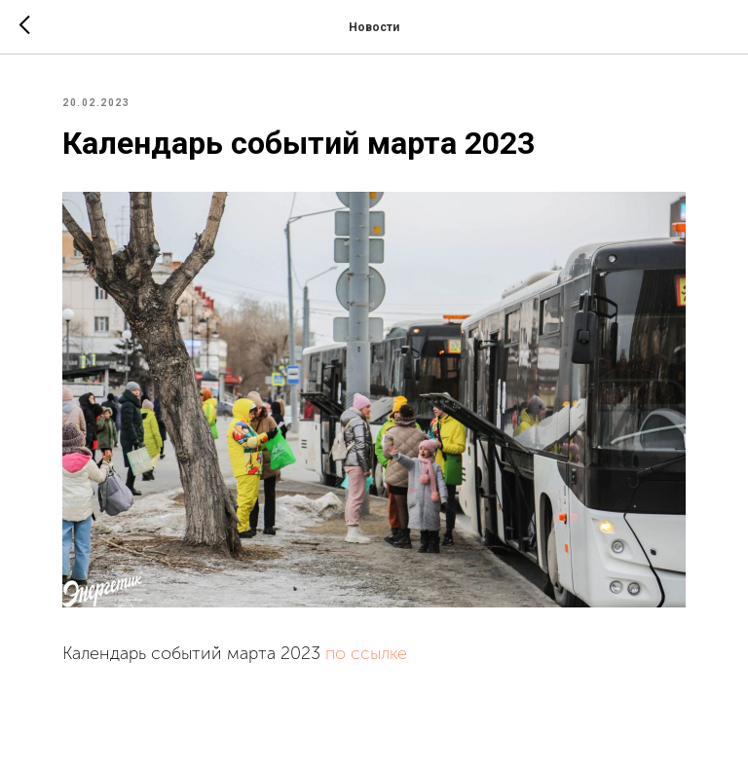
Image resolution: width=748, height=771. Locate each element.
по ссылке (366, 653)
